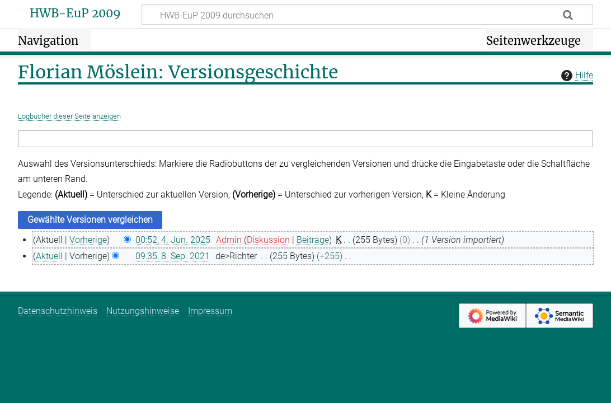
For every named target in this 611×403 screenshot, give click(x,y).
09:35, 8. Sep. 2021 (172, 256)
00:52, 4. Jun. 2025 (172, 240)
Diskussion (268, 240)
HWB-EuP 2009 (75, 13)
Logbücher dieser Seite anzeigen (69, 116)
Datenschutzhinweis (57, 311)
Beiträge (313, 240)
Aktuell (49, 256)
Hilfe (575, 75)
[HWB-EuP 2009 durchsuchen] (367, 14)
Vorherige (88, 240)
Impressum (210, 311)
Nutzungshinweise (142, 311)
